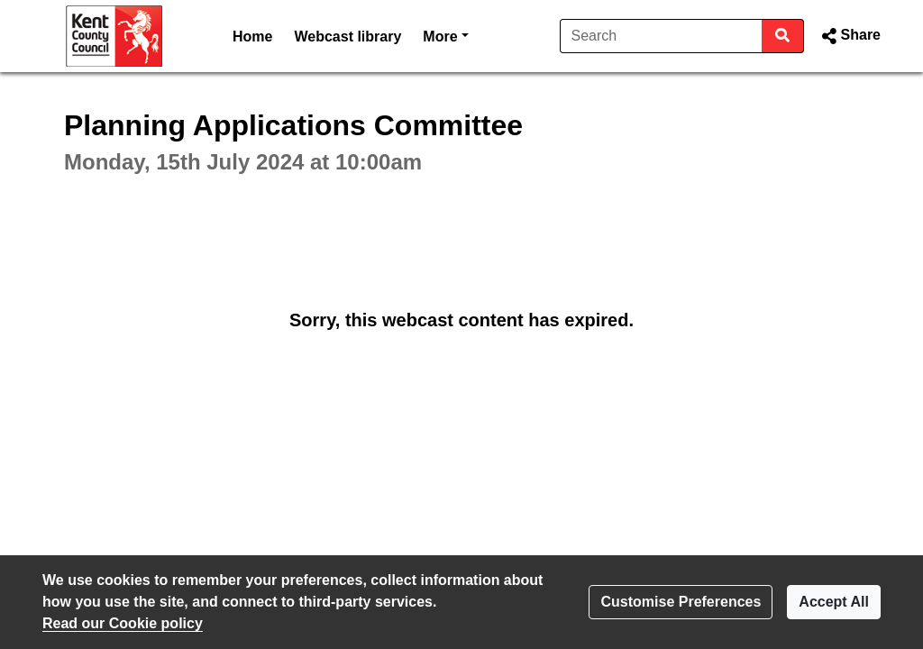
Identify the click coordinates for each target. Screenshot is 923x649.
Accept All (834, 601)
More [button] (445, 34)
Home (252, 36)
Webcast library (347, 36)
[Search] (661, 36)
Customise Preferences (680, 601)
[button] (849, 36)
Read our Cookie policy (122, 623)
